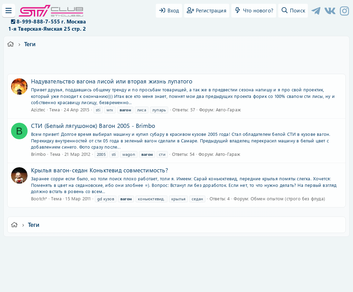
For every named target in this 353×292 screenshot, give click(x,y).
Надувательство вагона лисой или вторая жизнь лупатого (112, 81)
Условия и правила (160, 247)
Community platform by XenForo (176, 256)
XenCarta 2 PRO (149, 266)
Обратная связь (116, 247)
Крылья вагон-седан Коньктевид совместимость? (99, 170)
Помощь (274, 247)
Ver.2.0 (43, 247)
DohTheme (194, 282)
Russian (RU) (75, 247)
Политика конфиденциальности (223, 247)
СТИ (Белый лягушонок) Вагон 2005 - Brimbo (93, 125)
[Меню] (8, 11)
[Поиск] (293, 11)
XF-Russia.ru (31, 261)
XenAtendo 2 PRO (149, 271)
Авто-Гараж (228, 109)
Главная (299, 247)
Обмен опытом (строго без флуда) (288, 198)
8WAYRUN (208, 266)
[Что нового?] (253, 11)
